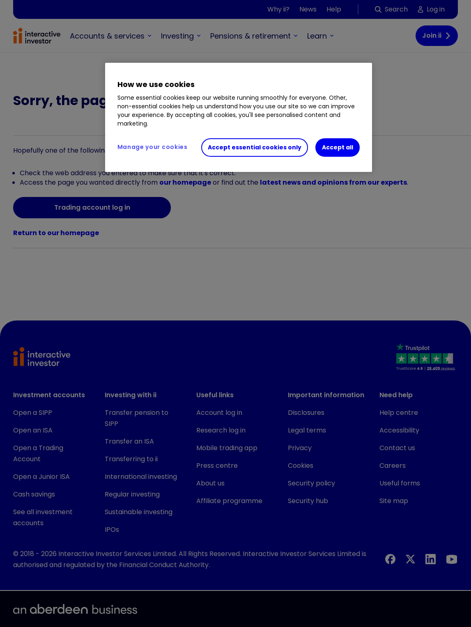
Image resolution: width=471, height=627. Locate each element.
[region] (238, 117)
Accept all (337, 147)
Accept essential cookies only (254, 147)
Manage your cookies (152, 147)
